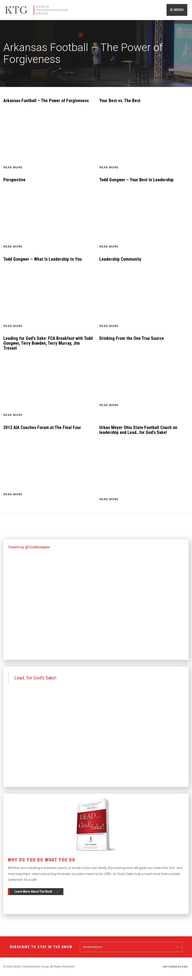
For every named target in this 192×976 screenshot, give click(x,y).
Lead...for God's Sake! (35, 678)
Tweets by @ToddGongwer (29, 547)
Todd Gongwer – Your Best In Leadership (136, 179)
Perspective (14, 179)
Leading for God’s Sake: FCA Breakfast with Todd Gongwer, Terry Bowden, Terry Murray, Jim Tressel (48, 343)
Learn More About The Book (33, 891)
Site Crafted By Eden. (176, 966)
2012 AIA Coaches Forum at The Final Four (42, 427)
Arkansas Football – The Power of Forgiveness (46, 100)
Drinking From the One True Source (131, 338)
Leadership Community (120, 259)
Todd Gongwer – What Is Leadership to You (42, 259)
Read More (13, 167)
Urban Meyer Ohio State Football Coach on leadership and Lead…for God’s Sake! (138, 430)
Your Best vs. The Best (119, 100)
